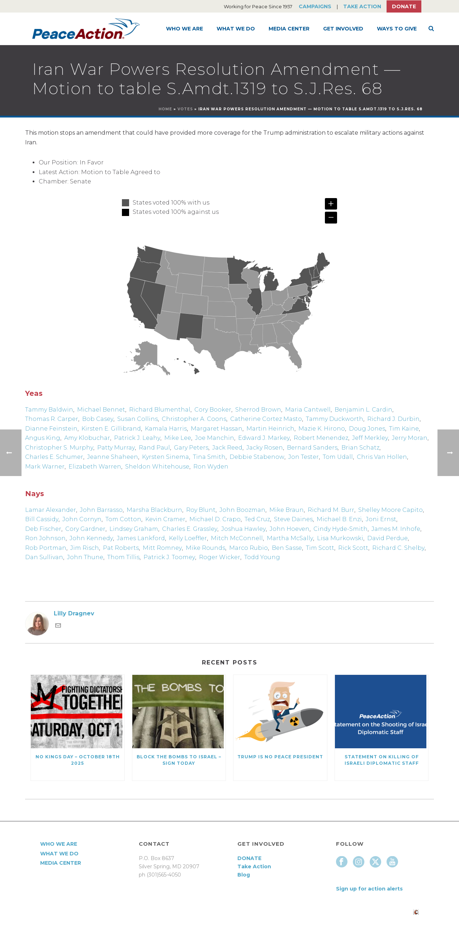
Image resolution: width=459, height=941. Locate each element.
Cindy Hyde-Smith (340, 528)
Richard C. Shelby (398, 547)
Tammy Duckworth (334, 419)
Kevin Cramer (165, 519)
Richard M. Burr (331, 509)
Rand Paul (154, 447)
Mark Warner (45, 466)
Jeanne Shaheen (112, 456)
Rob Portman (45, 547)
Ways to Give (397, 28)
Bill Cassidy (41, 519)
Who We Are (184, 28)
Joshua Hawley (243, 528)
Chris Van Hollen (382, 456)
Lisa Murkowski (340, 538)
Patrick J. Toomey (169, 557)
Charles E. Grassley (189, 528)
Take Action (362, 6)
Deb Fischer (43, 528)
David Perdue (387, 538)
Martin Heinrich (270, 428)
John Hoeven (289, 528)
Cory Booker (212, 409)
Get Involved (343, 28)
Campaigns (315, 6)
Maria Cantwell (308, 409)
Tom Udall (338, 456)
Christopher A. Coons (194, 419)
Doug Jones (367, 428)
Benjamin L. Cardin (363, 409)
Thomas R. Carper (51, 419)
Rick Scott (353, 547)
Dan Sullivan (44, 557)
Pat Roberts (121, 547)
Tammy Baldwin (49, 409)
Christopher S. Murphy (59, 447)
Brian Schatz (360, 447)
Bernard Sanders (312, 447)
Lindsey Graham (133, 528)
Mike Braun (286, 509)
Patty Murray (116, 447)
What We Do (236, 28)
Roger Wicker (219, 557)
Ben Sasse (287, 547)
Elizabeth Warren (94, 466)
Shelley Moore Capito (390, 509)
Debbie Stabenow (257, 456)
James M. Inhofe (396, 528)
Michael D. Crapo (215, 519)
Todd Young (262, 557)
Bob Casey (97, 419)
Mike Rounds (205, 547)
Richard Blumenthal (159, 409)
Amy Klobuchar (87, 438)
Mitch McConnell (237, 538)
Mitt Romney (162, 547)
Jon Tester (303, 456)
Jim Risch (84, 547)
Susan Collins (137, 419)
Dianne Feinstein (51, 428)
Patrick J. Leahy (137, 438)
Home (165, 109)
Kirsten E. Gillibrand (111, 428)
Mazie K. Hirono (321, 428)
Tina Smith (209, 456)
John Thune (85, 557)
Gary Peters (191, 447)
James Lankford (141, 538)
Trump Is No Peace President (280, 756)
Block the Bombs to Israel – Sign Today (179, 760)
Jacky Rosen (264, 447)
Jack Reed (227, 447)
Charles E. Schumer (54, 456)
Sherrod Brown (258, 409)
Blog (243, 875)
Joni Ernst (381, 519)
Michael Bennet (101, 409)
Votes (185, 109)
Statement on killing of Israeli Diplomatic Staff (382, 760)
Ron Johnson (45, 538)
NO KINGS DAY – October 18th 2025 (78, 760)
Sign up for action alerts (369, 888)
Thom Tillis (123, 557)
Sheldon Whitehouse (157, 466)
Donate (404, 6)
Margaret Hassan (216, 428)
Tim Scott (320, 547)
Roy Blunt (201, 509)
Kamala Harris (166, 428)
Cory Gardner (85, 528)
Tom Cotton (123, 519)
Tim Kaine (404, 428)
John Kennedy (91, 538)
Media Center (289, 28)
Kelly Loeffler (188, 538)
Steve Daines (293, 519)
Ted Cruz (257, 519)
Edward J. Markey (264, 438)
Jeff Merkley (370, 438)
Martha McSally (290, 538)
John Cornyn (81, 519)
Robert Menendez (321, 438)
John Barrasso (101, 509)
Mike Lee (177, 438)
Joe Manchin (214, 438)
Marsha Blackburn (154, 509)
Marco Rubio (248, 547)
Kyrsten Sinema (165, 456)
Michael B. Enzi (339, 519)
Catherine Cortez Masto (266, 419)
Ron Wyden (210, 466)
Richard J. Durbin (393, 419)
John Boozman (242, 509)
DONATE (249, 858)
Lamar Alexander (50, 509)
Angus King (42, 438)
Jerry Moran (409, 438)
